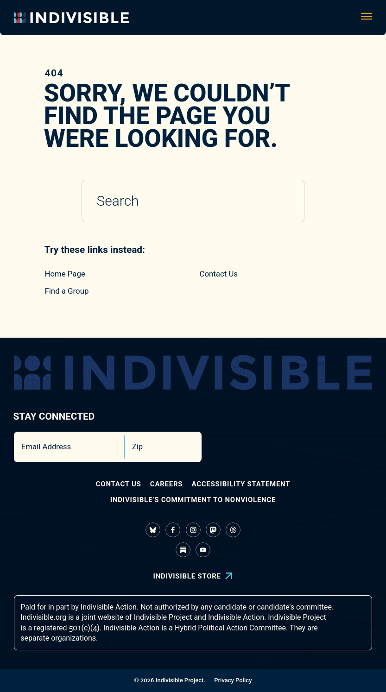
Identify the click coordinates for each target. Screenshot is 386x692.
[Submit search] (284, 201)
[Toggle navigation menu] (366, 17)
